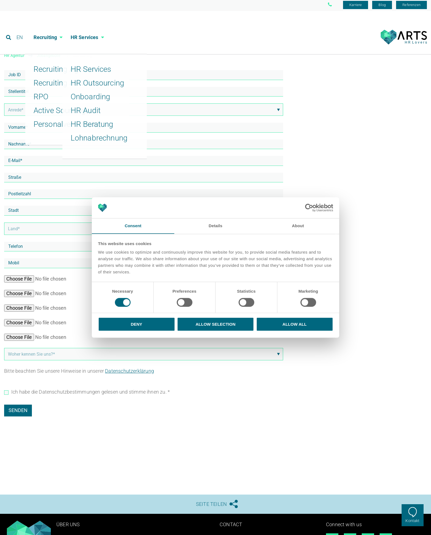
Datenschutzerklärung (129, 372)
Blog (382, 6)
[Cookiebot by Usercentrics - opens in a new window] (309, 208)
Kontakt (412, 520)
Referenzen (411, 6)
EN (19, 29)
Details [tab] (215, 225)
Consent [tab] (133, 225)
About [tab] (298, 225)
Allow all (295, 324)
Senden (18, 411)
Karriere (355, 6)
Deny (136, 324)
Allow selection (216, 324)
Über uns (68, 526)
